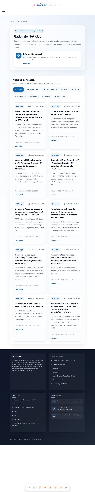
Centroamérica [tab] (50, 89)
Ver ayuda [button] (26, 63)
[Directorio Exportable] (50, 487)
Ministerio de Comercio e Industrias (24, 400)
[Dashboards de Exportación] (55, 487)
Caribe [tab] (75, 89)
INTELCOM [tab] (60, 96)
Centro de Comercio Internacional (63, 360)
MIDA (14, 415)
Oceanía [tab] (46, 96)
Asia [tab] (64, 89)
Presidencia (16, 419)
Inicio (12, 21)
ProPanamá (16, 404)
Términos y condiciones (59, 384)
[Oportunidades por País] (61, 487)
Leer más (19, 146)
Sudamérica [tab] (20, 96)
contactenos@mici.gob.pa (65, 410)
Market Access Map (58, 364)
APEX (14, 412)
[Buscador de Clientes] (45, 487)
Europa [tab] (18, 89)
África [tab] (33, 96)
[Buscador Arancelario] (29, 487)
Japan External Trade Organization (63, 376)
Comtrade (55, 372)
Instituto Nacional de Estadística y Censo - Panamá (27, 424)
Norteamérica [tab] (33, 89)
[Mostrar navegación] (4, 11)
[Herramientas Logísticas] (66, 487)
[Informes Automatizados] (39, 487)
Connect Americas (58, 380)
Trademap (55, 368)
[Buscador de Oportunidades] (34, 487)
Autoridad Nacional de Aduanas (23, 408)
